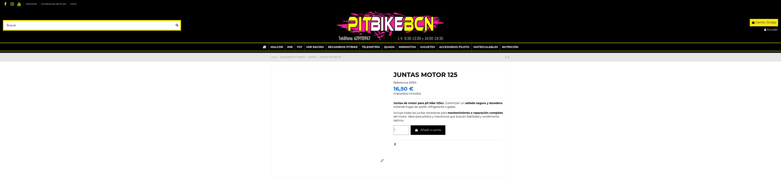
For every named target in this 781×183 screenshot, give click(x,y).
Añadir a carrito (428, 130)
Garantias (31, 3)
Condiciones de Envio (54, 3)
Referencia (400, 82)
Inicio (73, 3)
